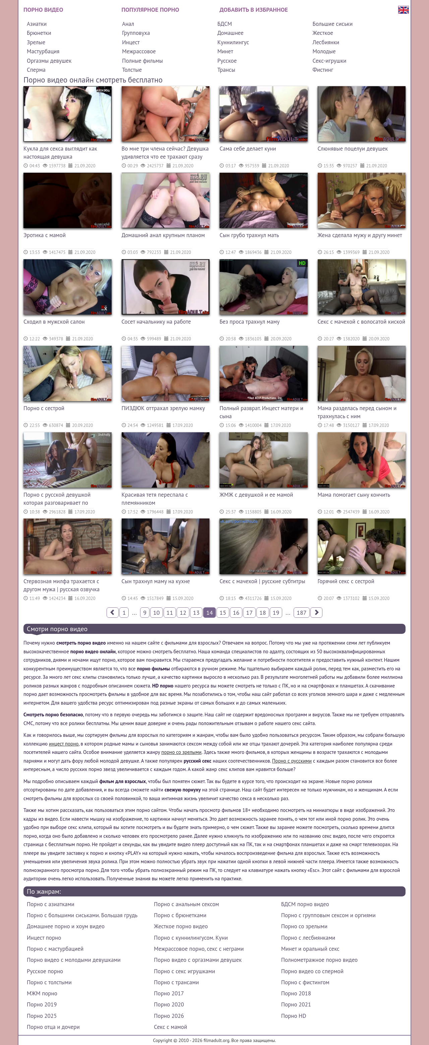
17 (249, 612)
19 (276, 612)
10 (156, 612)
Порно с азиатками (50, 904)
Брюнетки (39, 33)
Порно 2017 (169, 993)
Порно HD (293, 1016)
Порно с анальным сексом (186, 904)
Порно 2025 (42, 1016)
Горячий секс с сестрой (346, 581)
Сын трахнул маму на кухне (156, 581)
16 (236, 612)
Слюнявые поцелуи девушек (353, 148)
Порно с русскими (292, 761)
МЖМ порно (42, 993)
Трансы (226, 69)
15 (223, 612)
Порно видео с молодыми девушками (74, 960)
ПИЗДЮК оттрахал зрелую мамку (163, 408)
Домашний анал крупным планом (163, 235)
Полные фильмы (142, 60)
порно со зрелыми (181, 752)
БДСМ (224, 24)
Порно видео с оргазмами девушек (198, 960)
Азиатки (37, 24)
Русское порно (45, 971)
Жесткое (323, 33)
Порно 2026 (169, 1016)
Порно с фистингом (305, 982)
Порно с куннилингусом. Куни (191, 937)
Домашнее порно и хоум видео (66, 926)
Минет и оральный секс (310, 948)
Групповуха (136, 33)
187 (301, 612)
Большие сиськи (333, 24)
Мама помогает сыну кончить (354, 494)
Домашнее (230, 33)
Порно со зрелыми (304, 926)
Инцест (131, 42)
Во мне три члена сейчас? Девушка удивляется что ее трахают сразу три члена (165, 153)
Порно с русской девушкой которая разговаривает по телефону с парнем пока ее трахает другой (57, 499)
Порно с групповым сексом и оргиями (328, 915)
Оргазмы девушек (49, 60)
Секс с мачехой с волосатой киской (362, 321)
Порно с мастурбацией (55, 948)
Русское (227, 60)
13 (196, 612)
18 (262, 612)
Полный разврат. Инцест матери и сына (261, 412)
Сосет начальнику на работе (156, 321)
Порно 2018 (296, 993)
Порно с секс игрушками (184, 971)
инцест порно (63, 743)
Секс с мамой (170, 1027)
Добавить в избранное (254, 9)
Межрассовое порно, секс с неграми (199, 948)
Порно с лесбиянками (308, 937)
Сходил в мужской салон (54, 321)
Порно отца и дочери (53, 1027)
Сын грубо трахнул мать (249, 235)
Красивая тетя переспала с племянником (155, 498)
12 (183, 612)
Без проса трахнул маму (250, 321)
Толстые (132, 69)
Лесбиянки (326, 42)
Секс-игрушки (330, 60)
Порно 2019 (42, 1004)
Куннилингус (233, 42)
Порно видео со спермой (312, 971)
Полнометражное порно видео (319, 960)
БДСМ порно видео (305, 904)
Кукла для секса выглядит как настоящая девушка (60, 152)
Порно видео (43, 9)
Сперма (36, 69)
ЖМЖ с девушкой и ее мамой (256, 494)
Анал (128, 24)
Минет (225, 51)
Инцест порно (44, 937)
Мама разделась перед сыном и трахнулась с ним (357, 412)
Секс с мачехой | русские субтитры (262, 581)
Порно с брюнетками (180, 915)
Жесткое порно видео (181, 926)
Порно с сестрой (43, 408)
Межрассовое (139, 51)
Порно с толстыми (49, 982)
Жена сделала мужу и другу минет (360, 235)
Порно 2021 (296, 1004)
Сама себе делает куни (248, 148)
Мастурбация (43, 51)
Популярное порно (150, 9)
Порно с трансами (176, 982)
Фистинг (323, 69)
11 (170, 612)
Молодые (324, 51)
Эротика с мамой (44, 235)
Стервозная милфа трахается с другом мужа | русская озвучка (61, 585)
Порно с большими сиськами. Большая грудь (82, 915)
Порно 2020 (169, 1004)
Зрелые (36, 42)
